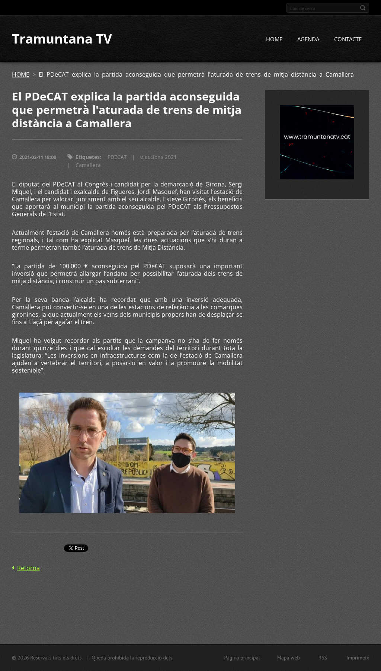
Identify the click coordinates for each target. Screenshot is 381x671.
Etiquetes (88, 157)
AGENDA (308, 40)
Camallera (88, 165)
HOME (274, 40)
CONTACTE (348, 40)
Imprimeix (357, 657)
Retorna (28, 569)
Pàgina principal (242, 657)
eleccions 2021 (158, 157)
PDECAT (117, 157)
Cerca (363, 8)
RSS (322, 657)
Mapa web (288, 657)
